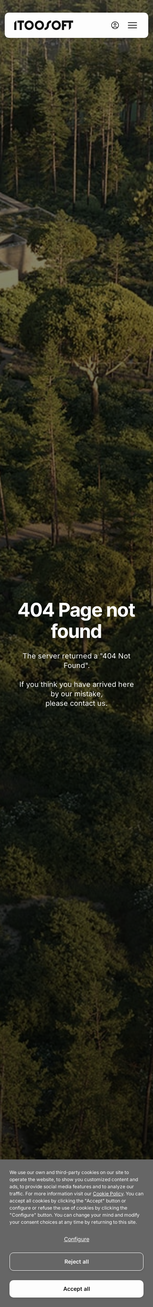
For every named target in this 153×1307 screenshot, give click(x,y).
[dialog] (76, 1233)
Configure (76, 1239)
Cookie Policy (108, 1194)
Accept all (76, 1288)
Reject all (76, 1261)
